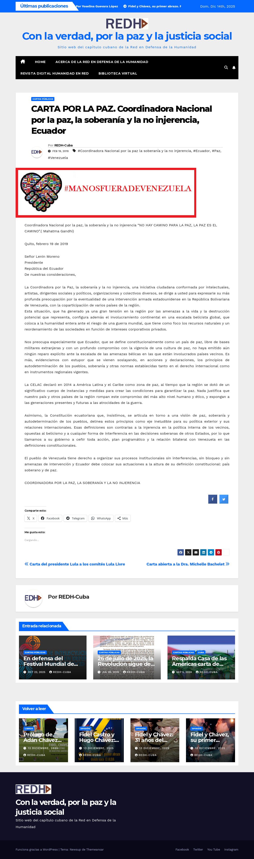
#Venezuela (58, 158)
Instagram (231, 849)
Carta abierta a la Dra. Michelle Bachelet (188, 564)
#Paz (216, 151)
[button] (226, 67)
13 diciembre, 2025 (43, 748)
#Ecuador (201, 151)
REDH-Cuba (63, 145)
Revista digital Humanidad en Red (55, 73)
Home (40, 62)
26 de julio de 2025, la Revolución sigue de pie (125, 664)
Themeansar (95, 849)
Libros (29, 728)
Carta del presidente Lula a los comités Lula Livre (75, 564)
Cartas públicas (43, 99)
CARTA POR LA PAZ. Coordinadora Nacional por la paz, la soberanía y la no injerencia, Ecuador (121, 119)
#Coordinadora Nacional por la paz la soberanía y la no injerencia (134, 151)
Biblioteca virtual (118, 73)
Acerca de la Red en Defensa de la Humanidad (102, 62)
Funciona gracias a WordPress (37, 849)
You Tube (213, 849)
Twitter (198, 849)
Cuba (201, 652)
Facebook (182, 849)
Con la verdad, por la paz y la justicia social (127, 36)
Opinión (85, 728)
